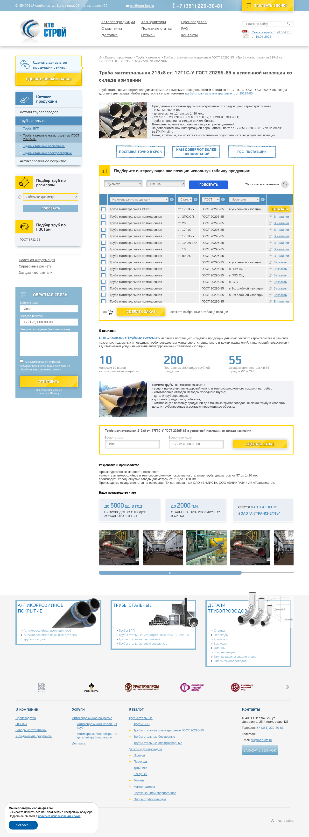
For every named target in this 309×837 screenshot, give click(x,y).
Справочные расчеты (35, 266)
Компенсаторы (224, 652)
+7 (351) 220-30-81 (199, 5)
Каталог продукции (118, 21)
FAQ (184, 28)
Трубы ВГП (31, 128)
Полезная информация (37, 260)
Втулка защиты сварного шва (235, 656)
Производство (194, 21)
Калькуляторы (153, 21)
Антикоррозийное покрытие (43, 161)
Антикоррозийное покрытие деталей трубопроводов (50, 637)
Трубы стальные (33, 121)
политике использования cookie (59, 816)
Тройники (220, 639)
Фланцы (219, 648)
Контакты (189, 34)
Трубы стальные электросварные (47, 153)
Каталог (136, 709)
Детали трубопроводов (39, 112)
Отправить (49, 381)
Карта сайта (285, 821)
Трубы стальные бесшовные (44, 146)
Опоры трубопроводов (230, 661)
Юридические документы (33, 736)
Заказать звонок (271, 5)
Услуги (78, 709)
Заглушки (220, 643)
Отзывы (148, 34)
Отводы (219, 630)
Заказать (280, 262)
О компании (111, 28)
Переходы (221, 635)
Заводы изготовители (35, 272)
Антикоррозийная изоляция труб (47, 630)
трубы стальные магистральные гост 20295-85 (219, 93)
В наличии (281, 216)
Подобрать (208, 184)
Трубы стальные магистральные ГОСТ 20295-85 (51, 137)
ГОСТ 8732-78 (30, 239)
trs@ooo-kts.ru (142, 6)
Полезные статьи (156, 28)
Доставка (109, 34)
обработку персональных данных (40, 369)
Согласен (23, 825)
